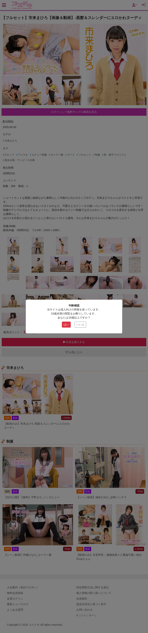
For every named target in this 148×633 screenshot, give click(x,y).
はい (66, 324)
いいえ (80, 324)
